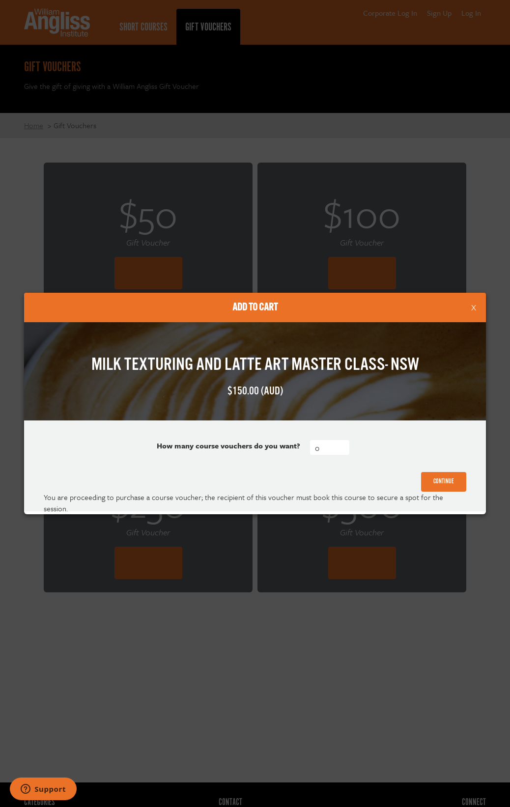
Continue (443, 481)
